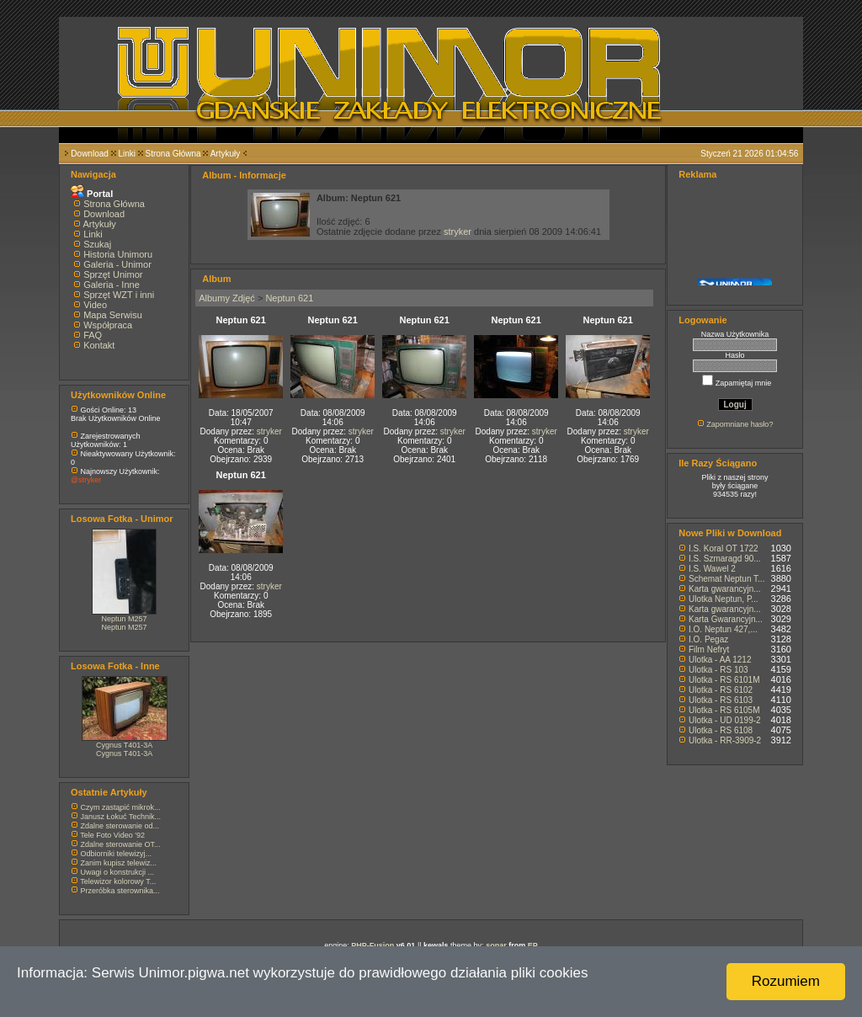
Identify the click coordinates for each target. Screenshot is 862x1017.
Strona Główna (173, 153)
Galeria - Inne (111, 285)
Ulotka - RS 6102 (721, 690)
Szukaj (97, 244)
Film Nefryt (709, 649)
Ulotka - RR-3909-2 (725, 740)
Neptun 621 (289, 298)
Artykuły (225, 153)
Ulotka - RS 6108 (721, 730)
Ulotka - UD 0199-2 (725, 720)
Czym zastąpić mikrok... (121, 807)
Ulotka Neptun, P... (723, 599)
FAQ (92, 335)
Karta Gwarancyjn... (726, 619)
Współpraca (107, 325)
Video (95, 305)
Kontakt (98, 345)
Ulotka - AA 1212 (720, 659)
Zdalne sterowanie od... (120, 826)
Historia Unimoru (117, 254)
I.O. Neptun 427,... (723, 629)
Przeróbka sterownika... (120, 891)
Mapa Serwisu (112, 315)
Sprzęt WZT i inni (118, 295)
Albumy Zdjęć (227, 298)
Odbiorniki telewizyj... (116, 853)
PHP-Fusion (372, 945)
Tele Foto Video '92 (112, 835)
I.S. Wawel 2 (712, 568)
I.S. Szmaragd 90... (725, 558)
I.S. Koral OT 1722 (723, 548)
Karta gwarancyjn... (725, 589)
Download (89, 153)
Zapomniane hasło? (739, 424)
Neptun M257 (124, 619)
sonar (496, 945)
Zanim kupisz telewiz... (119, 863)
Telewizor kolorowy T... (118, 881)
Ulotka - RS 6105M (724, 710)
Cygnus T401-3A (124, 745)
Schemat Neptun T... (726, 578)
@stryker (86, 480)
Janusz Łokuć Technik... (121, 816)
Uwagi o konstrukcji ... (118, 872)
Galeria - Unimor (117, 264)
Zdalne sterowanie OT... (121, 844)
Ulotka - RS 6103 (721, 700)
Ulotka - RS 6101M (724, 679)
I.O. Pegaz (708, 639)
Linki (127, 153)
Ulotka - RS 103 (718, 669)
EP (533, 945)
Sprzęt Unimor (112, 274)
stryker (457, 231)
